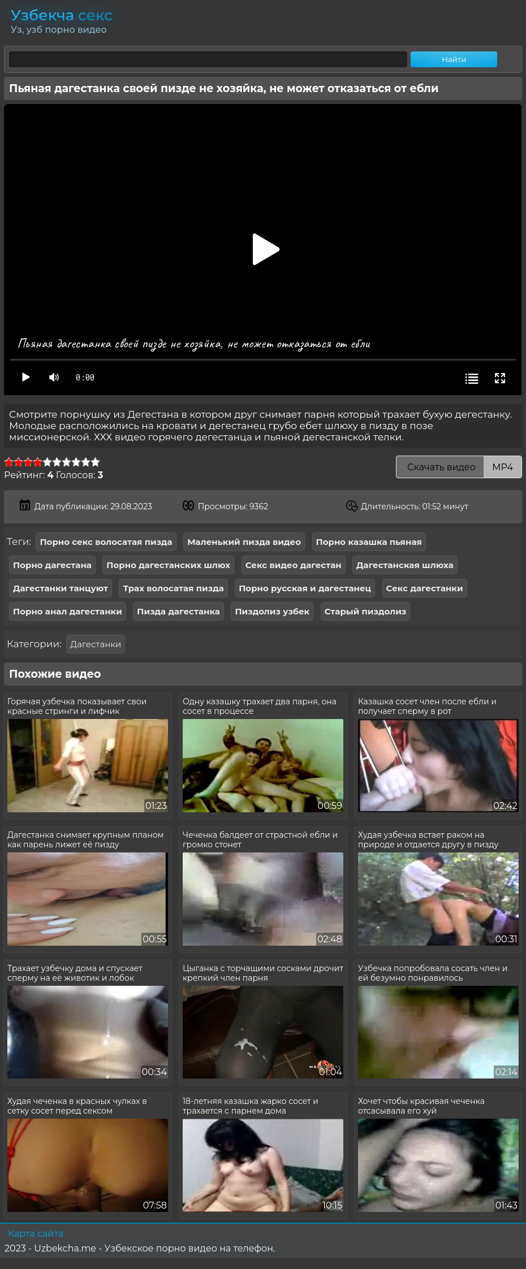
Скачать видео (458, 467)
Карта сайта (35, 1233)
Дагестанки (95, 644)
